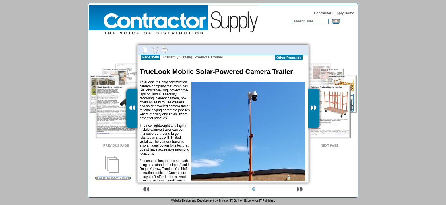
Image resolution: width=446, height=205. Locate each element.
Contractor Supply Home (334, 13)
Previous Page (116, 145)
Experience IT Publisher (259, 200)
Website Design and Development (192, 200)
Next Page (330, 145)
